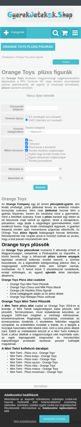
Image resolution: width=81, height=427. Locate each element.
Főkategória (8, 57)
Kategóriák (17, 32)
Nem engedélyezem (25, 421)
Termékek (40, 386)
